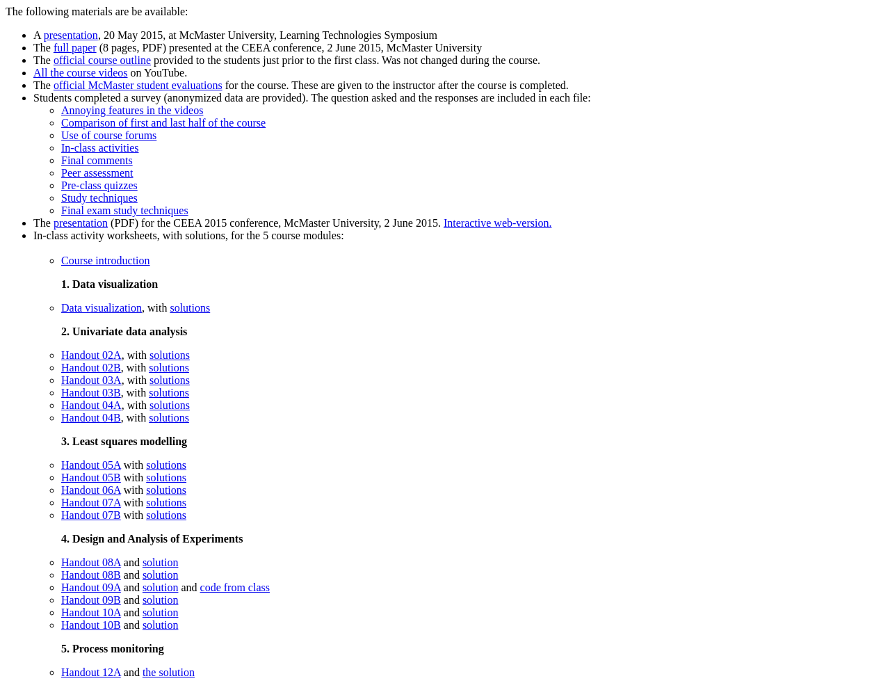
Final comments (97, 160)
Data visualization (101, 308)
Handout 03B (91, 393)
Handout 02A (91, 355)
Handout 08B (91, 575)
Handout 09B (91, 600)
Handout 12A (91, 672)
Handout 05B (91, 477)
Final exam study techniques (124, 210)
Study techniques (99, 198)
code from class (235, 587)
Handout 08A (91, 562)
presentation (71, 35)
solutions (190, 308)
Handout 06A (91, 490)
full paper (75, 48)
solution (161, 562)
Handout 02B (91, 368)
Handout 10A (91, 612)
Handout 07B (91, 515)
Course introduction (105, 260)
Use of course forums (108, 135)
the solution (169, 672)
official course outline (102, 60)
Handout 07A (91, 502)
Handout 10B (91, 625)
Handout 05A (91, 465)
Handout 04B (91, 418)
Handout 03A (91, 380)
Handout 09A (91, 587)
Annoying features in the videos (132, 110)
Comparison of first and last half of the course (163, 123)
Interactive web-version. (497, 223)
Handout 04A (91, 405)
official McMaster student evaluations (138, 85)
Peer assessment (97, 173)
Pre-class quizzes (99, 185)
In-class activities (100, 148)
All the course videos (80, 73)
